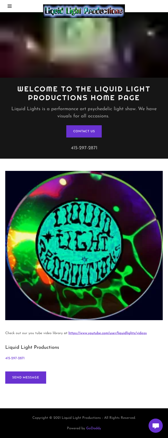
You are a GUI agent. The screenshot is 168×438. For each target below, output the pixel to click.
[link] (84, 6)
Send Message (25, 377)
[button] (12, 6)
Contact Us (84, 131)
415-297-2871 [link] (84, 148)
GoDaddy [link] (93, 428)
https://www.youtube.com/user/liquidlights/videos (107, 333)
